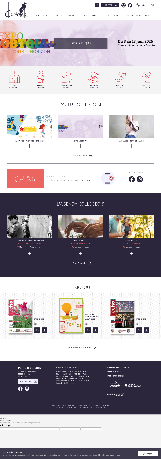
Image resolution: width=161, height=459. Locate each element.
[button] (110, 5)
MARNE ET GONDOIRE (115, 376)
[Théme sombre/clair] (137, 5)
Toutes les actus (79, 155)
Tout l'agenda (79, 263)
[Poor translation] (7, 426)
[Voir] (37, 330)
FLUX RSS (106, 405)
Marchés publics (114, 372)
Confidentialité (84, 405)
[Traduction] (151, 5)
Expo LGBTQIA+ (80, 43)
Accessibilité (96, 405)
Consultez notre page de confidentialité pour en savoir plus (98, 455)
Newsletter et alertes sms (118, 368)
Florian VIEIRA (99, 407)
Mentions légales (69, 405)
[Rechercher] (97, 5)
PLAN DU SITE (56, 405)
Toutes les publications (79, 347)
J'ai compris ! (148, 454)
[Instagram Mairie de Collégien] (123, 5)
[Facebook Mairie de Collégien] (130, 5)
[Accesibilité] (144, 5)
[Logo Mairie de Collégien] (16, 10)
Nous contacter (25, 381)
